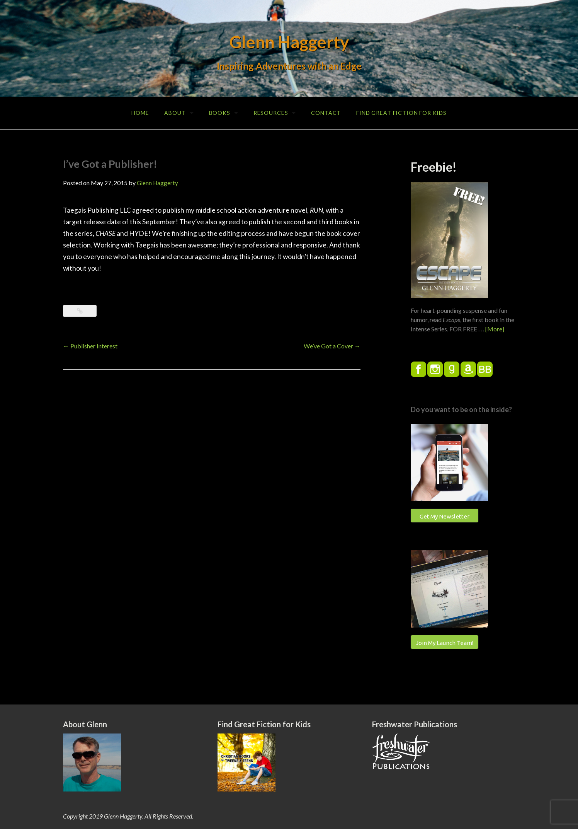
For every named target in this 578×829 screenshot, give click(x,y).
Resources (270, 112)
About (174, 112)
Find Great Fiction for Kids (401, 112)
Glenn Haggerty (289, 42)
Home (140, 112)
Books (219, 112)
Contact (326, 112)
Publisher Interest (90, 346)
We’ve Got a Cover (332, 346)
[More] (494, 329)
